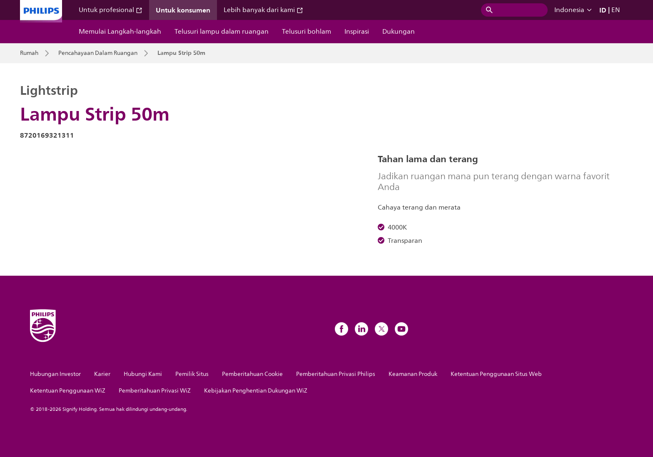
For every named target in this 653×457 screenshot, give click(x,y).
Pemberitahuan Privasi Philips (335, 374)
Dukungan (398, 31)
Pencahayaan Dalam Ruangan (97, 53)
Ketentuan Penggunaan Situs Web (496, 374)
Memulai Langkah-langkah (120, 31)
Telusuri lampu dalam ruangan (221, 31)
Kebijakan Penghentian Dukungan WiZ (255, 390)
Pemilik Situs (192, 374)
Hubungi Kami (143, 374)
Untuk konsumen (183, 10)
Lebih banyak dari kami (263, 10)
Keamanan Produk (413, 374)
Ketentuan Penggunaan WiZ (67, 390)
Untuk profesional (110, 10)
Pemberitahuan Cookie (252, 374)
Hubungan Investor (55, 374)
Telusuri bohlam (306, 31)
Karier (102, 374)
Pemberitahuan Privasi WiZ (155, 390)
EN (615, 10)
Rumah (29, 53)
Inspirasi (356, 31)
